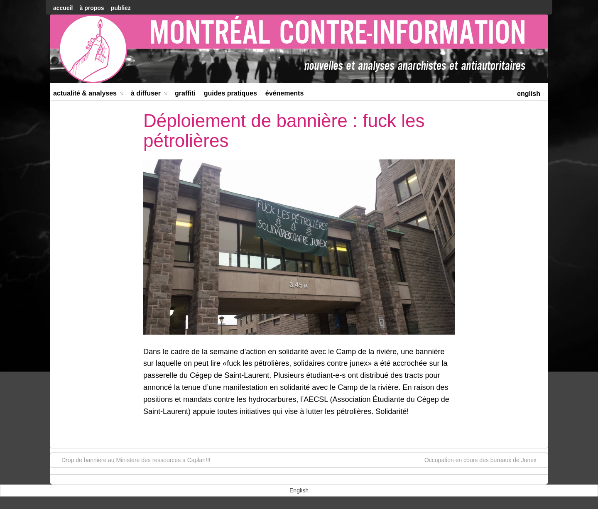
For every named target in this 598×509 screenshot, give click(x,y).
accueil (63, 8)
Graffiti (185, 93)
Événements (284, 93)
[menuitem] (529, 93)
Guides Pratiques (230, 93)
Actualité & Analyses (88, 95)
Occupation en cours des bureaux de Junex (484, 459)
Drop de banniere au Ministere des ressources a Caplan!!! (132, 459)
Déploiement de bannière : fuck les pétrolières (284, 130)
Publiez (121, 8)
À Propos (91, 8)
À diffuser (149, 95)
